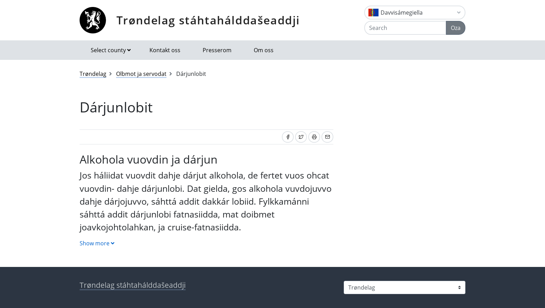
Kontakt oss (164, 50)
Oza (456, 28)
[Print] (314, 137)
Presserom (217, 50)
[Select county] (404, 287)
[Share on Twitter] (301, 137)
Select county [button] (108, 50)
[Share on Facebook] (288, 137)
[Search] (405, 28)
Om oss (264, 50)
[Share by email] (327, 137)
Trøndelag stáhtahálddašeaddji (208, 20)
